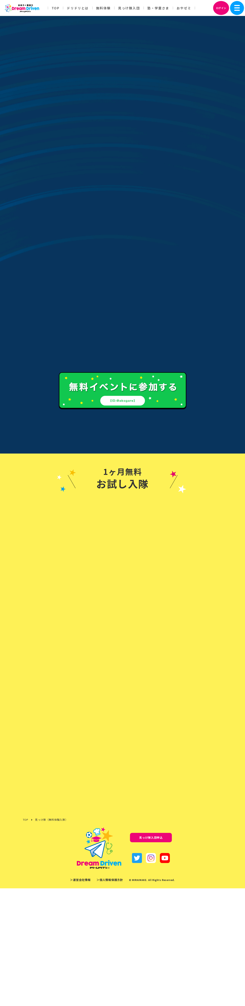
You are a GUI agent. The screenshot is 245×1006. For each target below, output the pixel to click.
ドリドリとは (78, 8)
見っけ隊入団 (129, 8)
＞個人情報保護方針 (109, 998)
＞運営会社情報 (80, 998)
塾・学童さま (158, 8)
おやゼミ (184, 8)
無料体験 (103, 8)
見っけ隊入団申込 (151, 955)
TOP (55, 8)
